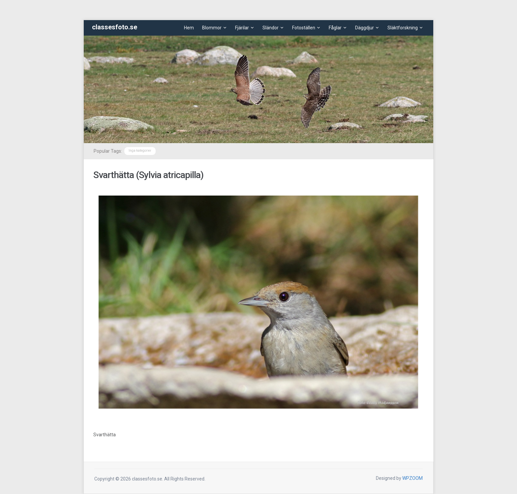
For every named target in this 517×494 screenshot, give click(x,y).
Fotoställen (303, 27)
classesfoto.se (114, 27)
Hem (189, 27)
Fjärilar (242, 27)
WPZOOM (412, 478)
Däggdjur (364, 27)
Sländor (270, 27)
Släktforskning (402, 27)
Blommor (212, 27)
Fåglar (335, 27)
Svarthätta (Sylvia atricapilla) (148, 175)
